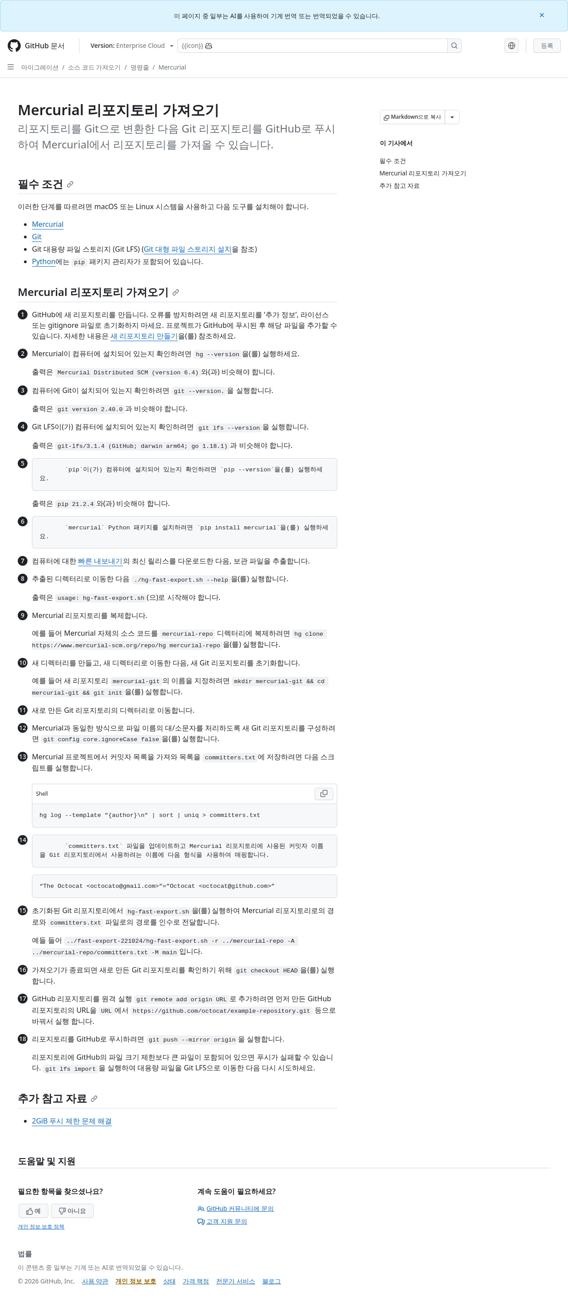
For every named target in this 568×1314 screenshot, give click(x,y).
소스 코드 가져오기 (94, 67)
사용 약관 (95, 1281)
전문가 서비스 (235, 1281)
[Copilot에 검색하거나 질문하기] (320, 46)
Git (37, 236)
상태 (169, 1281)
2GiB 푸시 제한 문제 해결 (72, 1121)
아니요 (72, 1210)
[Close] (543, 14)
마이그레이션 (40, 67)
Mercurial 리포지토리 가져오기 (98, 291)
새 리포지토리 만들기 (144, 336)
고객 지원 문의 (222, 1221)
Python (43, 261)
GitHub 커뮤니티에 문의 (235, 1208)
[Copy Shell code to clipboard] (324, 794)
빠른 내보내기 (100, 561)
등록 (547, 45)
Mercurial (172, 67)
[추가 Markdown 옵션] (452, 117)
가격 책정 (196, 1281)
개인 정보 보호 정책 (41, 1226)
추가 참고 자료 (58, 1098)
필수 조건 (46, 183)
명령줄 (139, 67)
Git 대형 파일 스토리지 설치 (188, 249)
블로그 (271, 1281)
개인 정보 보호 (135, 1281)
